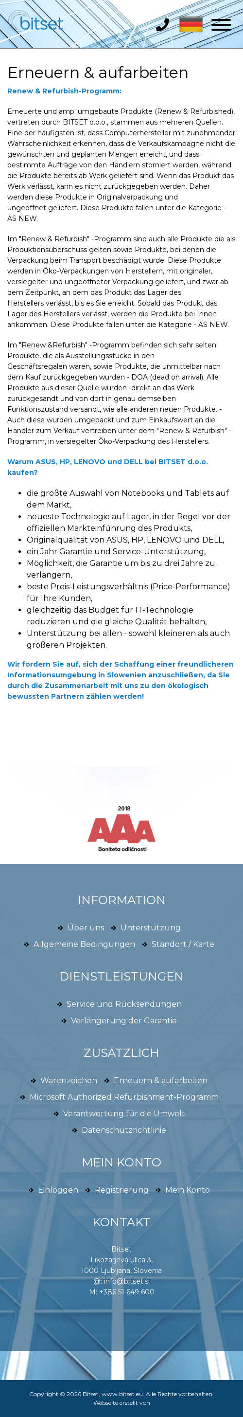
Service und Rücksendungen (124, 1004)
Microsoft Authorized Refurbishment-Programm (124, 1097)
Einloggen (58, 1190)
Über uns (86, 927)
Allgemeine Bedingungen (84, 944)
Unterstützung (151, 927)
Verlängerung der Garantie (124, 1020)
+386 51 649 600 (127, 1292)
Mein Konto (187, 1190)
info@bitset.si (127, 1281)
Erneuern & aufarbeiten (98, 72)
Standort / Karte (183, 944)
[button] (188, 23)
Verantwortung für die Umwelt (124, 1113)
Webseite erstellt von (121, 1402)
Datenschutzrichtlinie (124, 1130)
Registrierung (122, 1190)
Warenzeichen (68, 1080)
